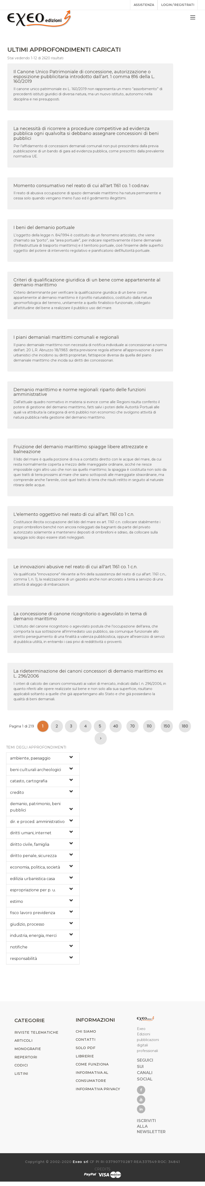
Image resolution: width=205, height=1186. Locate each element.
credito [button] (17, 794)
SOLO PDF (85, 1052)
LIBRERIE (85, 1060)
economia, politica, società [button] (35, 869)
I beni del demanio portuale (44, 230)
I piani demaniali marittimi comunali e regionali (66, 339)
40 (115, 728)
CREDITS (102, 1173)
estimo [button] (16, 903)
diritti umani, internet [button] (30, 835)
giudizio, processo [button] (27, 926)
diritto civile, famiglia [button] (29, 846)
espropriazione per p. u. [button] (33, 892)
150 (167, 728)
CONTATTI (86, 1044)
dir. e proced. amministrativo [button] (37, 824)
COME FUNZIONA (92, 1069)
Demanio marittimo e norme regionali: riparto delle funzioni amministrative (79, 394)
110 (149, 728)
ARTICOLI (23, 1045)
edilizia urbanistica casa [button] (32, 881)
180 (185, 728)
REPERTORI (25, 1061)
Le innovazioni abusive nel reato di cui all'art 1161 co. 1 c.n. (75, 569)
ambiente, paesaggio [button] (30, 760)
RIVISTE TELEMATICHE (36, 1037)
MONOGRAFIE (27, 1053)
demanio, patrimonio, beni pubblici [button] (35, 809)
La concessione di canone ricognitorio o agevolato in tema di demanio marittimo (80, 619)
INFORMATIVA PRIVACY (98, 1093)
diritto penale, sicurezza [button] (33, 858)
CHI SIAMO (86, 1036)
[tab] (42, 760)
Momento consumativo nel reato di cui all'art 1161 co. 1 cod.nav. (81, 188)
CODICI (21, 1070)
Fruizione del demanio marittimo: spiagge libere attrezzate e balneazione (80, 452)
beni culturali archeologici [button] (35, 772)
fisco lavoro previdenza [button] (32, 915)
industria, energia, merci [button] (33, 938)
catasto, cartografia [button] (28, 783)
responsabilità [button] (23, 960)
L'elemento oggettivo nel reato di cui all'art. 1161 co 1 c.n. (73, 516)
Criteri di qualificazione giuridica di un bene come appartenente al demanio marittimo (86, 285)
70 (132, 728)
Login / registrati (176, 5)
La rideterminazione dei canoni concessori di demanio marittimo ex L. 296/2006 (88, 676)
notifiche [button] (18, 949)
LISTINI (21, 1078)
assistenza (140, 5)
